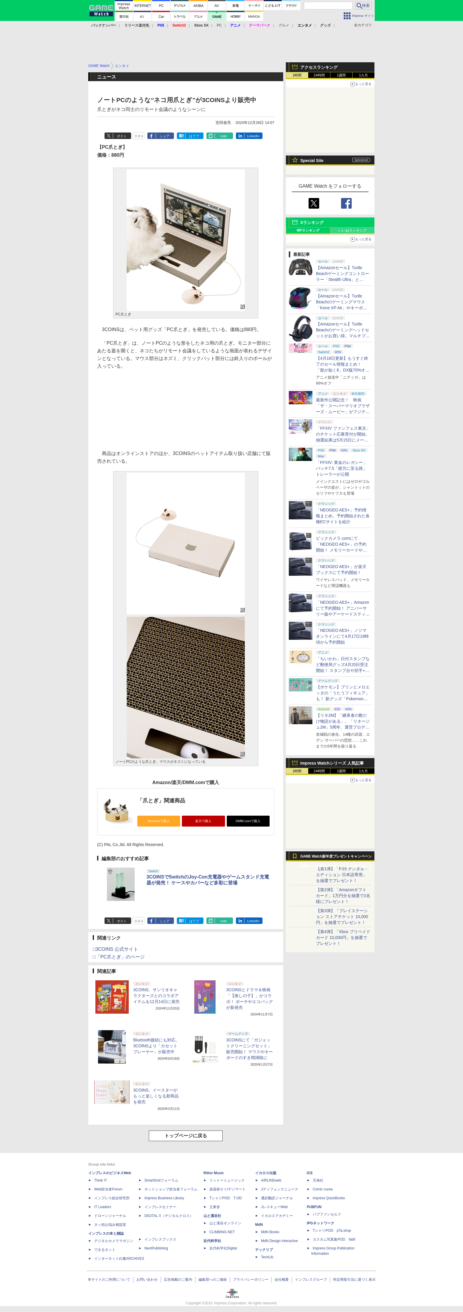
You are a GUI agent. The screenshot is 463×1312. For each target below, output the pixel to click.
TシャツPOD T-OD (225, 1198)
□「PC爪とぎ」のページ (119, 956)
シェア (164, 136)
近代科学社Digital (223, 1248)
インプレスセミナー (160, 1207)
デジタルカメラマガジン (113, 1241)
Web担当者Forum (108, 1189)
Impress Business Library (164, 1198)
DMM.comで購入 (248, 821)
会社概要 (282, 1279)
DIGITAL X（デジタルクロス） (168, 1216)
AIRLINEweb (271, 1180)
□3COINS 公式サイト (115, 949)
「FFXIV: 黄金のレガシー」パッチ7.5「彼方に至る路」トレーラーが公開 (341, 468)
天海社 (318, 1180)
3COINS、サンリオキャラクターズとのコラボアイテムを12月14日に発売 (156, 995)
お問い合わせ (147, 1279)
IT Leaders (102, 1207)
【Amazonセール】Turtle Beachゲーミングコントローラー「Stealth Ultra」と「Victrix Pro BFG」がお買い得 (342, 279)
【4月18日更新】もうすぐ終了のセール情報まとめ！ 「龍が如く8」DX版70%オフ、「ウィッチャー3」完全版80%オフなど (342, 370)
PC (219, 25)
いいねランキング (352, 230)
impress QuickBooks (329, 1198)
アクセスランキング (319, 67)
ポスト (122, 136)
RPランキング (308, 230)
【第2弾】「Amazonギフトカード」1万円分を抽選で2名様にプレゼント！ (343, 895)
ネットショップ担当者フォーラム (171, 1189)
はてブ (194, 136)
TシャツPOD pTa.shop (332, 1230)
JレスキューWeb (274, 1207)
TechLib (267, 1257)
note (224, 136)
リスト (139, 136)
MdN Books (270, 1232)
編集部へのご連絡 (212, 1279)
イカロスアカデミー (277, 1216)
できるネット (104, 1250)
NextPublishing (156, 1248)
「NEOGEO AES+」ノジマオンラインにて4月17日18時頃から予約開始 (342, 636)
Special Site (312, 160)
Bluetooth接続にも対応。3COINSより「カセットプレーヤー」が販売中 (156, 1046)
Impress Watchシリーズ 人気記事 (332, 763)
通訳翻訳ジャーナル (277, 1198)
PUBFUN (314, 1207)
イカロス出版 (265, 1173)
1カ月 (363, 75)
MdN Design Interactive (279, 1241)
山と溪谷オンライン (225, 1223)
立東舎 (214, 1207)
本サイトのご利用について (109, 1279)
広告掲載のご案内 (178, 1279)
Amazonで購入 (159, 821)
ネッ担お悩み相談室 (110, 1225)
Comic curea (322, 1189)
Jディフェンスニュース (279, 1189)
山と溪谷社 (212, 1216)
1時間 (297, 75)
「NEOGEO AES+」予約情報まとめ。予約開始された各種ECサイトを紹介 (343, 516)
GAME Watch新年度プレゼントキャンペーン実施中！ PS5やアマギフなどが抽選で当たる (336, 857)
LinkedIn (253, 136)
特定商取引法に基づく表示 (354, 1279)
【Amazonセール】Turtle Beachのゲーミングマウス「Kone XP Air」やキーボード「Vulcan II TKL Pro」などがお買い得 (342, 308)
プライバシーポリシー (250, 1279)
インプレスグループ (311, 1279)
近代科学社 (212, 1241)
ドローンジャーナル (110, 1216)
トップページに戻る (185, 1135)
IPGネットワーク (320, 1223)
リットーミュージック (227, 1180)
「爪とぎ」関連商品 (161, 801)
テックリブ (264, 1250)
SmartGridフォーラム (161, 1180)
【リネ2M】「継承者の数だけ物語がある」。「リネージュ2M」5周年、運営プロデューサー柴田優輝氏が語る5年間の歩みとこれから (343, 727)
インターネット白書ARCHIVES (119, 1259)
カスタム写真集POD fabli (334, 1239)
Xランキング (312, 222)
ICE (310, 1173)
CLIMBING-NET (222, 1232)
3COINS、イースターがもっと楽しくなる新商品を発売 (156, 1096)
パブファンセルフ (327, 1214)
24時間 (319, 75)
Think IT (100, 1180)
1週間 (341, 75)
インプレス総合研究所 (112, 1198)
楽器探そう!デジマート (227, 1189)
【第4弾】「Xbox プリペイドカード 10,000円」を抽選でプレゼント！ (343, 937)
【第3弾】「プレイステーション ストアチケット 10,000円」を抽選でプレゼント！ (342, 916)
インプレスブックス (160, 1239)
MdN (259, 1225)
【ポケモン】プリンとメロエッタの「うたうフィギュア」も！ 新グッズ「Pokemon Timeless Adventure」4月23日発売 (343, 699)
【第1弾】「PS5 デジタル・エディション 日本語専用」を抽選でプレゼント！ (342, 874)
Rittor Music (213, 1173)
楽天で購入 (203, 821)
